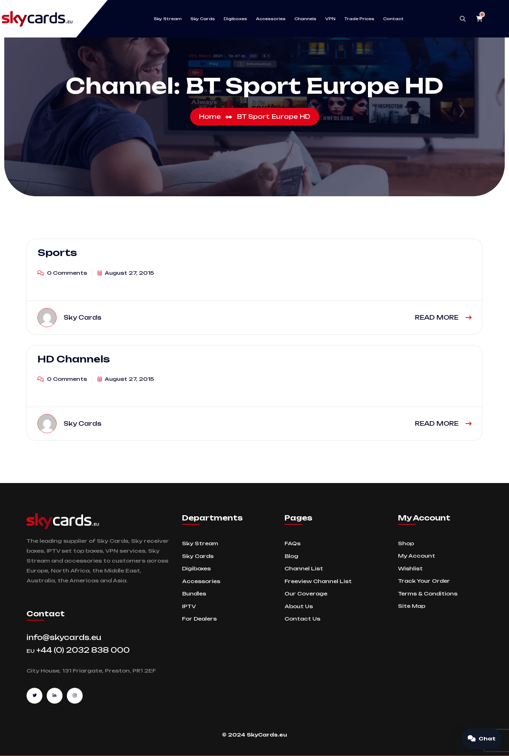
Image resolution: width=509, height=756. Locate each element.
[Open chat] (482, 738)
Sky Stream (168, 18)
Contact (393, 18)
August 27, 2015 (126, 273)
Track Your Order (424, 581)
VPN (330, 18)
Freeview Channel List (318, 581)
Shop (406, 543)
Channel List (304, 568)
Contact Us (302, 619)
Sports (57, 252)
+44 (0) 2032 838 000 (78, 650)
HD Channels (73, 359)
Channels (305, 18)
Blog (291, 556)
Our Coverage (306, 594)
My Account (416, 556)
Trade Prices (359, 18)
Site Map (411, 606)
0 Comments (62, 273)
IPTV (189, 606)
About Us (299, 606)
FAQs (292, 543)
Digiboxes (235, 18)
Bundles (194, 594)
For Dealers (199, 619)
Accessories (271, 18)
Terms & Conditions (427, 594)
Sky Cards (203, 18)
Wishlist (410, 568)
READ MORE (443, 317)
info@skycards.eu (64, 637)
